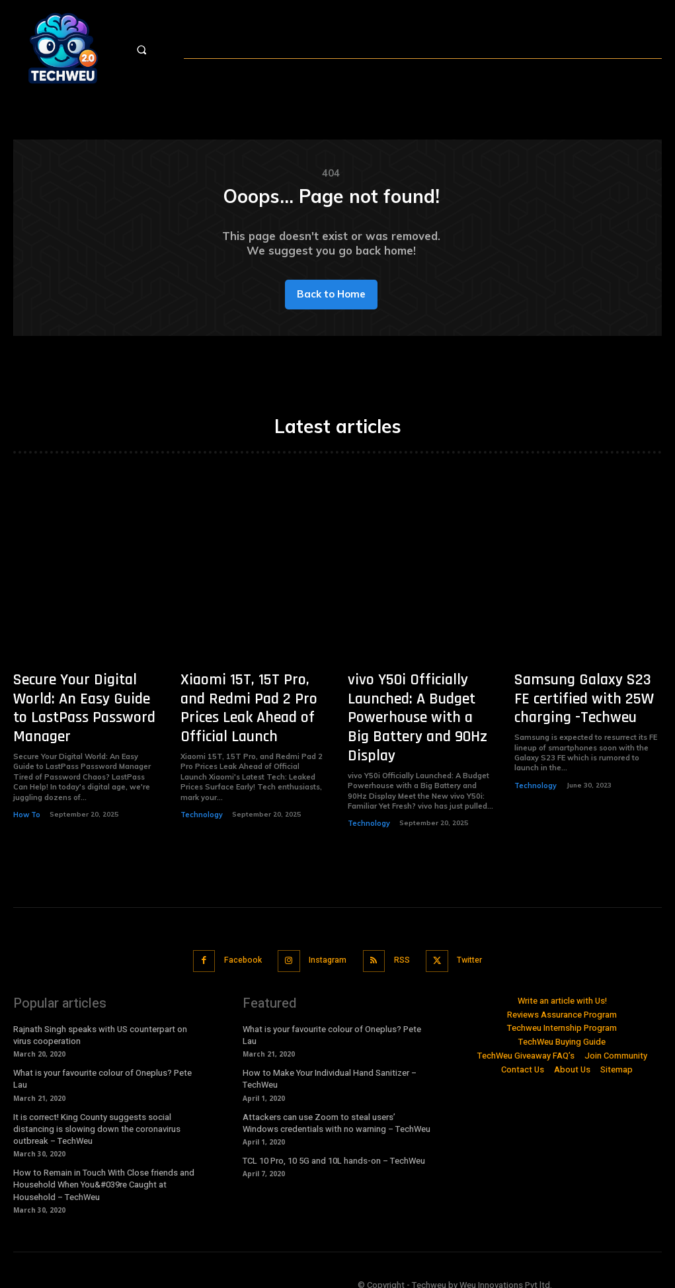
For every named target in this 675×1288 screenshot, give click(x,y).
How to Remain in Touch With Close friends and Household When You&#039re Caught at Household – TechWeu (103, 1170)
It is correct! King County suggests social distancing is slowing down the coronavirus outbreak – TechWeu (96, 1114)
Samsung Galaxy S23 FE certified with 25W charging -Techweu (577, 704)
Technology (200, 812)
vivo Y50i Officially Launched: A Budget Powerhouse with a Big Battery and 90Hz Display (415, 712)
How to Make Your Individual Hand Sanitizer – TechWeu (330, 1065)
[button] (154, 49)
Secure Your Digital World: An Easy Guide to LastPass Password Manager (84, 704)
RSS (403, 948)
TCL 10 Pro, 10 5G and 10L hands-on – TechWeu (334, 1147)
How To (26, 796)
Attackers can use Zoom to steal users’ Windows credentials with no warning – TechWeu (336, 1108)
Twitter (475, 948)
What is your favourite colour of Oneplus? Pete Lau (102, 1065)
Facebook (236, 948)
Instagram (325, 948)
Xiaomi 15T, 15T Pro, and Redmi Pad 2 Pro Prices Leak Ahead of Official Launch (243, 712)
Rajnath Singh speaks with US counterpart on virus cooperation (100, 1021)
